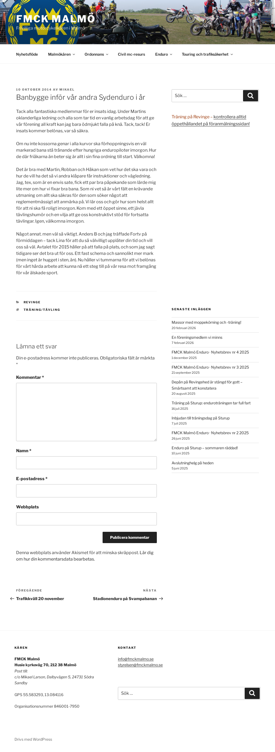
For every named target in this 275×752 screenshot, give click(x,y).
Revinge (32, 302)
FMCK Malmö (56, 19)
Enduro (164, 54)
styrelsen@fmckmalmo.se (140, 664)
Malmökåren (62, 54)
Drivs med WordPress (33, 739)
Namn (23, 450)
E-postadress (32, 478)
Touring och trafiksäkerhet (208, 54)
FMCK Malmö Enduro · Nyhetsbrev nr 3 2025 (210, 367)
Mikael (67, 89)
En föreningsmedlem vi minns (197, 337)
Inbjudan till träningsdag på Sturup (201, 418)
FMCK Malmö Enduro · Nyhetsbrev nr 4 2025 (210, 352)
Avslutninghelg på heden (193, 463)
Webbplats (27, 506)
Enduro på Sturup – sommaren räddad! (205, 448)
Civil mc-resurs (131, 54)
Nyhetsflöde (27, 54)
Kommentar (30, 377)
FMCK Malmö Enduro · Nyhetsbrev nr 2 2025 (210, 432)
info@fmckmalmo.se (136, 659)
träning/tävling (42, 310)
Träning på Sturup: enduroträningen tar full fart (211, 403)
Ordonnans (97, 54)
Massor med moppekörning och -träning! (206, 322)
